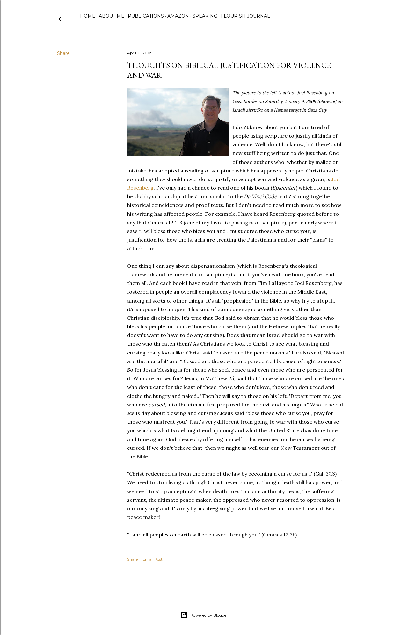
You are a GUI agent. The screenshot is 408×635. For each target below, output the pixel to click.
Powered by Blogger (204, 615)
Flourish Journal (245, 16)
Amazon (178, 16)
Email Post (152, 559)
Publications (146, 16)
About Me (111, 16)
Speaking (205, 16)
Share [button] (63, 53)
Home (87, 16)
